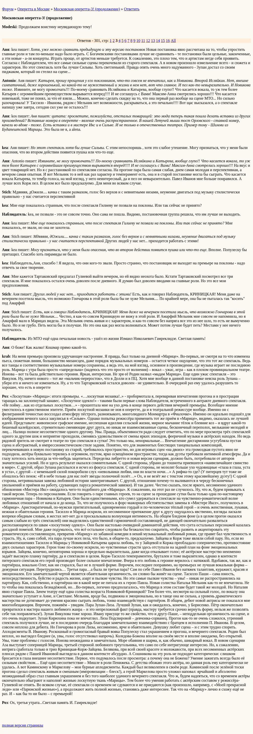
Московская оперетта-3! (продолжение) (87, 9)
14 (158, 40)
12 (148, 40)
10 (138, 40)
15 (163, 40)
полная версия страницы (22, 725)
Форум (7, 9)
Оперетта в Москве (33, 9)
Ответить (132, 9)
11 (143, 40)
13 (153, 40)
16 (168, 40)
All (173, 40)
